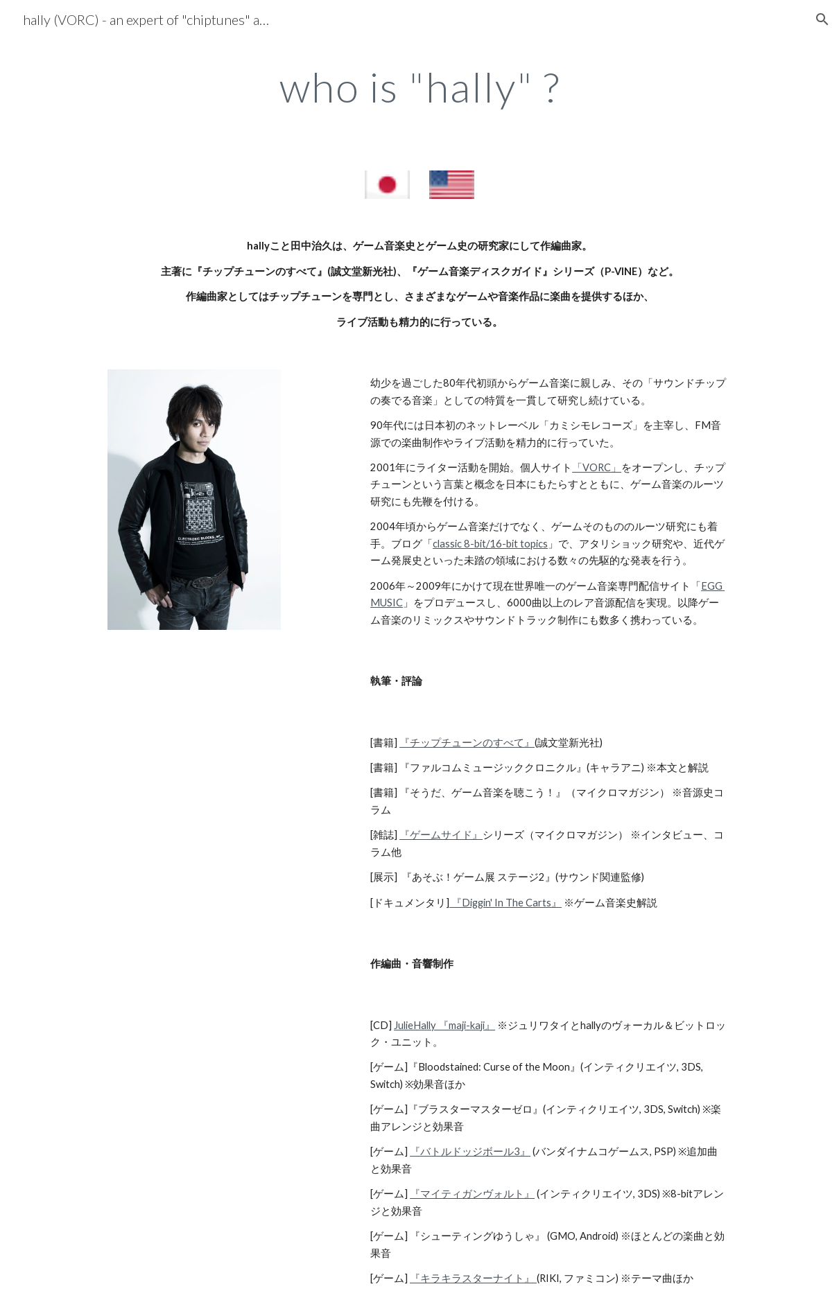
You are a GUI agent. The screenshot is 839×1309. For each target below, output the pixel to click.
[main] (419, 86)
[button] (822, 19)
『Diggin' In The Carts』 (505, 902)
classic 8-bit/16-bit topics (490, 544)
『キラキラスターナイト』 (473, 1278)
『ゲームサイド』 (441, 835)
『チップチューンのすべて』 (467, 742)
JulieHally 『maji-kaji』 (444, 1025)
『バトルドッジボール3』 (470, 1151)
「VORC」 (596, 467)
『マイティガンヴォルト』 (472, 1194)
